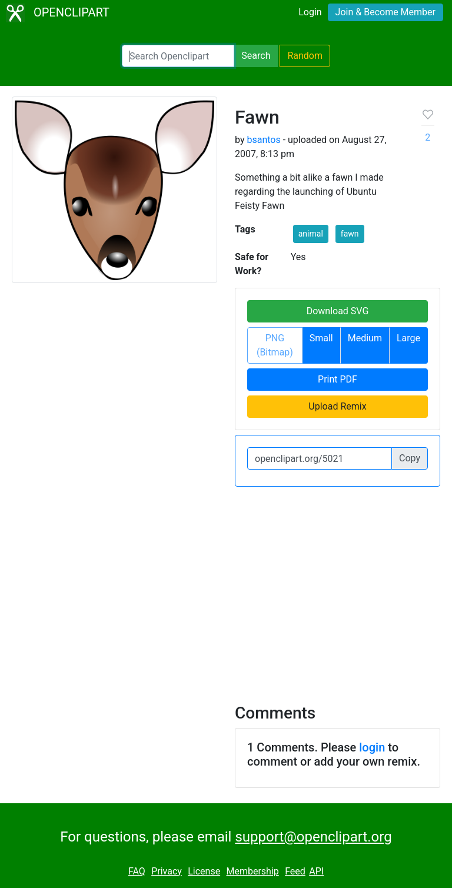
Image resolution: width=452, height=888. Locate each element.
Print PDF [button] (337, 379)
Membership (252, 871)
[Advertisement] (226, 587)
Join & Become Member (385, 12)
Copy (409, 458)
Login (309, 12)
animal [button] (310, 233)
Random (305, 55)
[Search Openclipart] (178, 56)
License (204, 871)
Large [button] (408, 338)
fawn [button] (350, 233)
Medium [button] (365, 338)
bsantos (263, 139)
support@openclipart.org (313, 837)
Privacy (166, 871)
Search (255, 55)
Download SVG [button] (338, 311)
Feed (295, 871)
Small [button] (321, 338)
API (316, 871)
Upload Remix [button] (337, 406)
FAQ (136, 871)
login (372, 747)
